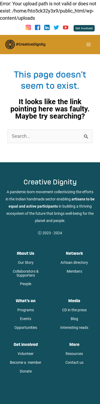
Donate (26, 371)
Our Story (26, 262)
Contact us (74, 362)
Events (25, 319)
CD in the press (74, 310)
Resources (74, 354)
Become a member (25, 362)
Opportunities (25, 327)
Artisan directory (74, 262)
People (25, 284)
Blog (74, 319)
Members (74, 271)
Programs (25, 310)
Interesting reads (74, 327)
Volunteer (26, 354)
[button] (84, 28)
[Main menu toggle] (88, 44)
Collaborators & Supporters (26, 273)
